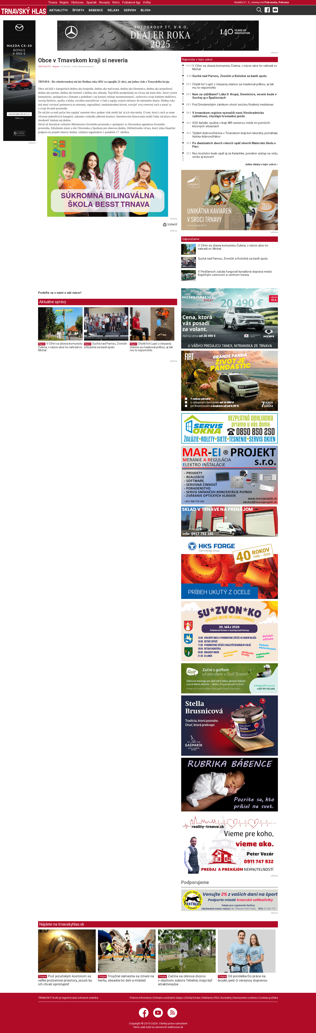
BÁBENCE (96, 10)
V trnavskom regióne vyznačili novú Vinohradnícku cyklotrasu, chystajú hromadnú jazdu (228, 114)
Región (64, 2)
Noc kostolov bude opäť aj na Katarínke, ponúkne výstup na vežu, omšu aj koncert (235, 155)
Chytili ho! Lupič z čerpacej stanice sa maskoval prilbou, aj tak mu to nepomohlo (151, 347)
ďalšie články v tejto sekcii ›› (261, 164)
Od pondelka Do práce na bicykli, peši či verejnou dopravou (242, 978)
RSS (216, 997)
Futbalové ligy (131, 2)
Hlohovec (77, 2)
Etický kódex (193, 997)
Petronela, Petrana (276, 2)
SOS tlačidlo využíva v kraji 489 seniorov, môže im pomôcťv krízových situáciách (231, 124)
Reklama (207, 997)
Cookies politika (268, 997)
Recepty (104, 2)
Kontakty (226, 997)
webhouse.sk (175, 1027)
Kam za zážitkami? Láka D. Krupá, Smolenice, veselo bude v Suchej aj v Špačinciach (234, 96)
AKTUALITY (44, 66)
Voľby (147, 2)
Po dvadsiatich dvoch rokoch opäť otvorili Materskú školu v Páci (234, 144)
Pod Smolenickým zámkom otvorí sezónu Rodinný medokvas (232, 104)
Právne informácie (140, 997)
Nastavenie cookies (245, 997)
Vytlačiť (170, 224)
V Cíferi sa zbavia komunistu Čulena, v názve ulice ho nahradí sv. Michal (60, 347)
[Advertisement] (72, 261)
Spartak (91, 2)
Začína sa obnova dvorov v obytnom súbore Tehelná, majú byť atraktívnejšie (185, 980)
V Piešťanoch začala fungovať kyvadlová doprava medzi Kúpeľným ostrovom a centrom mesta (235, 273)
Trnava (52, 2)
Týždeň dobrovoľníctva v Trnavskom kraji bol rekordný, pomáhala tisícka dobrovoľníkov (235, 134)
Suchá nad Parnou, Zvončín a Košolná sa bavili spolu (105, 345)
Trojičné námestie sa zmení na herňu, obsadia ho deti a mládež (126, 978)
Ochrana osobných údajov (168, 997)
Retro (116, 2)
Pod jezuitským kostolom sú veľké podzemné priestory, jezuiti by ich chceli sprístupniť (65, 980)
